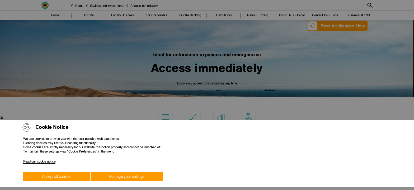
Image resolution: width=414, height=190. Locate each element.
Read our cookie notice (39, 161)
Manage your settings (126, 176)
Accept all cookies (56, 176)
